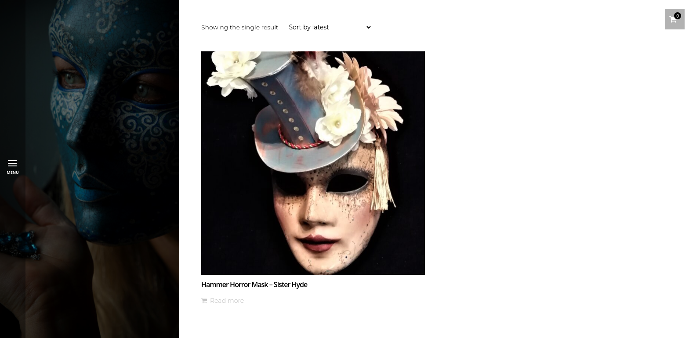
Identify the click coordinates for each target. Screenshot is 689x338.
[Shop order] (329, 27)
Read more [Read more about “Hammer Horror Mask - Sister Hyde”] (227, 301)
